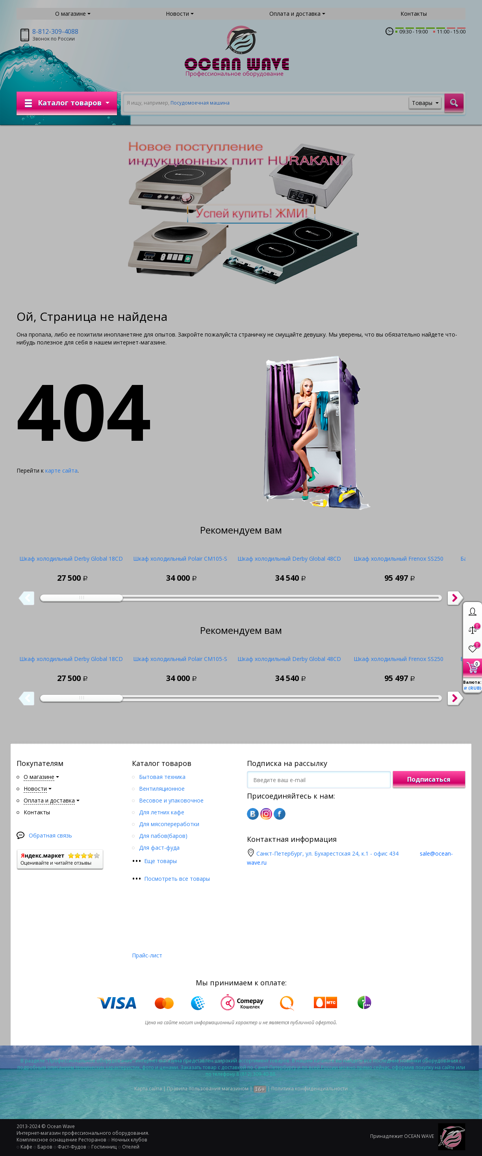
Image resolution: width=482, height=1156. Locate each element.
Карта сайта (148, 1088)
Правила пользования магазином (207, 1088)
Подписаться (428, 779)
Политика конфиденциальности (309, 1088)
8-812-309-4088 (55, 31)
